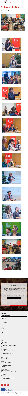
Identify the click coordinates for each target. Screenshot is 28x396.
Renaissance (3, 361)
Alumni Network (4, 369)
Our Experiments (4, 349)
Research (2, 354)
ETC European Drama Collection (7, 353)
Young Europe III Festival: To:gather (7, 378)
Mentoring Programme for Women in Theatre (9, 371)
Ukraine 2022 (3, 366)
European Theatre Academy (6, 362)
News (2, 332)
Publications (3, 335)
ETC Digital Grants (4, 364)
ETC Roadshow (3, 352)
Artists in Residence (4, 357)
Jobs (2, 329)
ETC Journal (3, 346)
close (26, 393)
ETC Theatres (3, 327)
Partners (2, 339)
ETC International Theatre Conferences (8, 345)
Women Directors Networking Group (8, 350)
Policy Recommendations (5, 368)
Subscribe (4, 318)
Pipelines (2, 375)
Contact (2, 325)
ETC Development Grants (6, 365)
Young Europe (3, 374)
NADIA (2, 360)
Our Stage (3, 348)
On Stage (2, 333)
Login (2, 337)
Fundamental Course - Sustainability (8, 377)
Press (2, 340)
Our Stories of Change (5, 358)
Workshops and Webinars (5, 370)
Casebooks (3, 373)
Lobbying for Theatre (5, 356)
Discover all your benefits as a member (14, 298)
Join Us (2, 328)
